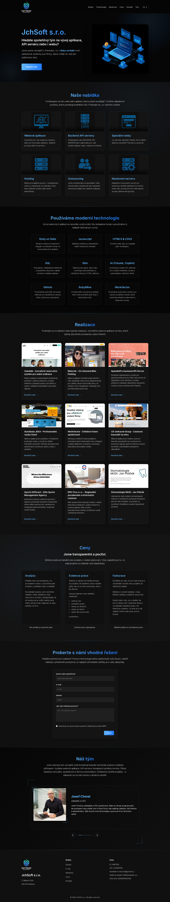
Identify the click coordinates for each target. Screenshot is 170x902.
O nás (68, 869)
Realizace (113, 7)
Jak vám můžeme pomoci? (67, 707)
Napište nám (31, 67)
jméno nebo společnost (65, 675)
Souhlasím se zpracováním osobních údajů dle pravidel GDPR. (82, 727)
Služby (90, 7)
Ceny (122, 7)
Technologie (101, 7)
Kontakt (130, 7)
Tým (137, 7)
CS (145, 7)
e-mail (58, 686)
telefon (59, 696)
